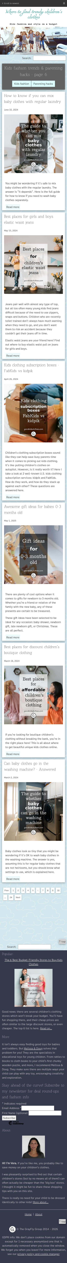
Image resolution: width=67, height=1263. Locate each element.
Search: (44, 58)
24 (11, 897)
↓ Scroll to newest (10, 3)
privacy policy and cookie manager (38, 1254)
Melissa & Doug (33, 1048)
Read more (12, 207)
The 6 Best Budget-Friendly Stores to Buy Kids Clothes (34, 962)
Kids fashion (21, 84)
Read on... (46, 1028)
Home (28, 1214)
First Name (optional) (15, 1113)
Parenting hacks (43, 84)
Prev (6, 890)
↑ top (62, 941)
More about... (40, 1202)
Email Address (11, 1108)
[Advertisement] (33, 918)
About (38, 1214)
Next (18, 897)
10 (58, 890)
